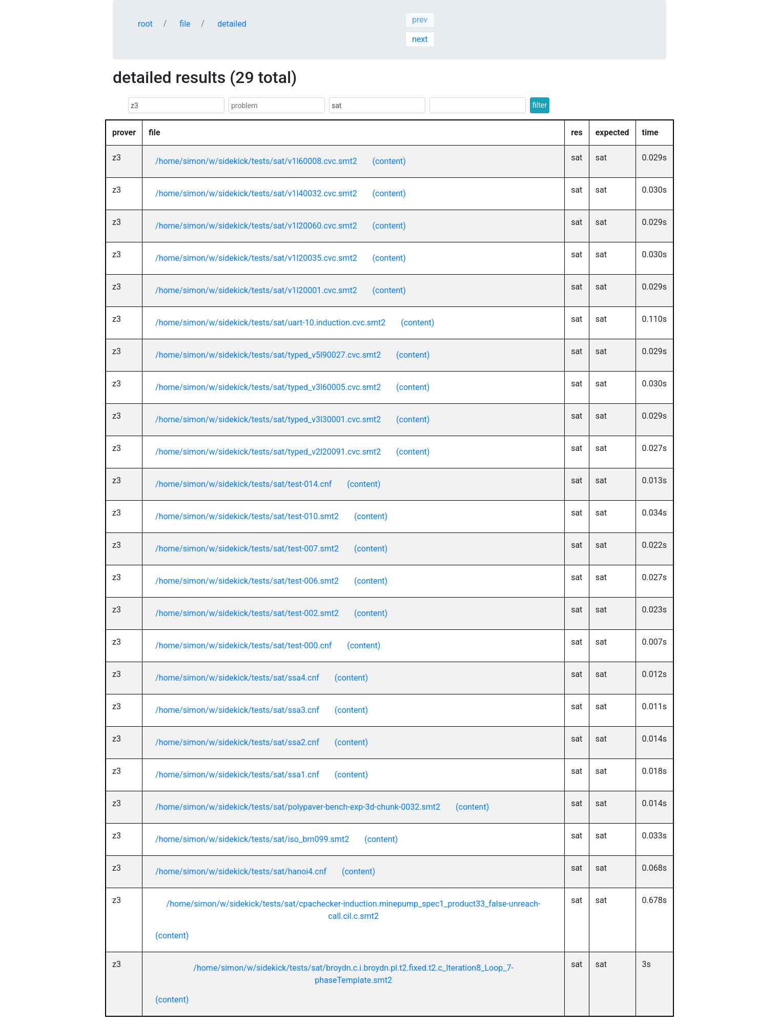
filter (539, 105)
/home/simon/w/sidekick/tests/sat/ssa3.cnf (237, 710)
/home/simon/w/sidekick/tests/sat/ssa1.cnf (237, 775)
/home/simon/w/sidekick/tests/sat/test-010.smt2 (247, 516)
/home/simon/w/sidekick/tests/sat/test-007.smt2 (247, 549)
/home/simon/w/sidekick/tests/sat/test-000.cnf (243, 645)
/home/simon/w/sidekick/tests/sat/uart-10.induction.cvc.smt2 (270, 322)
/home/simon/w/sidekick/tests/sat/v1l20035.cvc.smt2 (256, 258)
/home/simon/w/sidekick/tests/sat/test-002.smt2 (247, 613)
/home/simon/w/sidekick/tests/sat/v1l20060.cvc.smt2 (256, 226)
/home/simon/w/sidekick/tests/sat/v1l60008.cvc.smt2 (256, 161)
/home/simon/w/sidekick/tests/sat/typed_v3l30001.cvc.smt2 (268, 419)
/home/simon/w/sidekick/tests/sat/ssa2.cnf (237, 742)
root (145, 24)
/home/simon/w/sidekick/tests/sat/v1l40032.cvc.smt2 (256, 193)
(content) (389, 161)
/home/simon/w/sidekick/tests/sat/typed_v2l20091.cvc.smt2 (268, 452)
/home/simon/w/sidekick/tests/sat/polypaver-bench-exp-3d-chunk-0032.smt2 (297, 807)
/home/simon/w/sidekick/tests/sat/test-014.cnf (243, 484)
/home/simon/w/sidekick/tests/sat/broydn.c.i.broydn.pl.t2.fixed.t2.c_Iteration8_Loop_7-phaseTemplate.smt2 (353, 974)
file (184, 24)
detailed (232, 24)
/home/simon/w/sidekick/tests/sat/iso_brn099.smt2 (252, 839)
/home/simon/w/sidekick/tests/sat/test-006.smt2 (247, 581)
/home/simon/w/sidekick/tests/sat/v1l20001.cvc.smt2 (256, 290)
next (420, 39)
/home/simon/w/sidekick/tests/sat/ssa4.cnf (237, 678)
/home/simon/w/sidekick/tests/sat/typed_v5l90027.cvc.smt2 (268, 355)
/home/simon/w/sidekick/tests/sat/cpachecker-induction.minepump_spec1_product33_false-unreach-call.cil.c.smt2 (354, 910)
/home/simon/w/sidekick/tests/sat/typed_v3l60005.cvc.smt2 (268, 387)
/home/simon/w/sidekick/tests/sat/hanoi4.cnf (240, 871)
